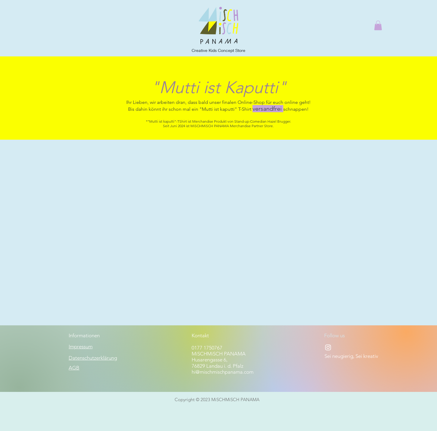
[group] (218, 152)
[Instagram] (328, 347)
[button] (378, 25)
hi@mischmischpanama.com (222, 372)
